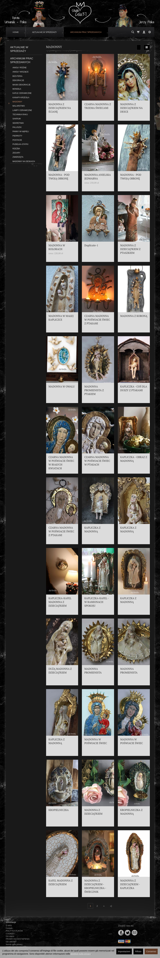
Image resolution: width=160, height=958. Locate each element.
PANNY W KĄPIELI (20, 131)
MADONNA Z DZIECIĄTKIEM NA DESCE (131, 108)
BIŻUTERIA (17, 76)
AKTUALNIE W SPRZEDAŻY (44, 32)
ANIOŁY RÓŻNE (19, 68)
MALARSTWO (18, 106)
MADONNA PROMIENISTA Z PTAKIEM (94, 390)
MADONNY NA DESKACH (23, 161)
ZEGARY (16, 153)
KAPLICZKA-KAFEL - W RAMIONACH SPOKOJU (96, 602)
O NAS (9, 926)
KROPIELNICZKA (59, 810)
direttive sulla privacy (81, 954)
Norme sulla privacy (14, 944)
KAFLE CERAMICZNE (22, 93)
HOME (16, 32)
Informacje (11, 922)
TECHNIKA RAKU (20, 114)
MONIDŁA (16, 89)
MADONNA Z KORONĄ (133, 316)
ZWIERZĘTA (17, 157)
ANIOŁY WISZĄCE (20, 72)
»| (111, 906)
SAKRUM (16, 119)
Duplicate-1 (91, 245)
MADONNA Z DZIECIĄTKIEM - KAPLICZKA (130, 884)
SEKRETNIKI (18, 123)
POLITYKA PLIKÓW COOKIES (14, 932)
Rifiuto (138, 951)
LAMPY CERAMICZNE (22, 110)
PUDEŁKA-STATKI (20, 144)
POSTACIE (17, 140)
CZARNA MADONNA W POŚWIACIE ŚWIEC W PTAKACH (97, 460)
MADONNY (17, 102)
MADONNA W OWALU (62, 386)
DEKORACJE (18, 80)
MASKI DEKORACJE (21, 85)
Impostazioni (124, 951)
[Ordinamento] (139, 47)
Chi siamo (10, 936)
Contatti (9, 928)
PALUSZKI (17, 127)
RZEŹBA (16, 149)
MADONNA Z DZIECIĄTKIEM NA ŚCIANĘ (60, 108)
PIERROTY (17, 136)
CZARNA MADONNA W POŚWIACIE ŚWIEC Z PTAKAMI (97, 319)
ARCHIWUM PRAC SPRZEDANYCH (85, 32)
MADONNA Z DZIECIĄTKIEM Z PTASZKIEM (130, 249)
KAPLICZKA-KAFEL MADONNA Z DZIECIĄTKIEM (60, 602)
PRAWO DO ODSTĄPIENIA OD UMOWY (17, 940)
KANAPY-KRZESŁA (20, 97)
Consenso (151, 951)
